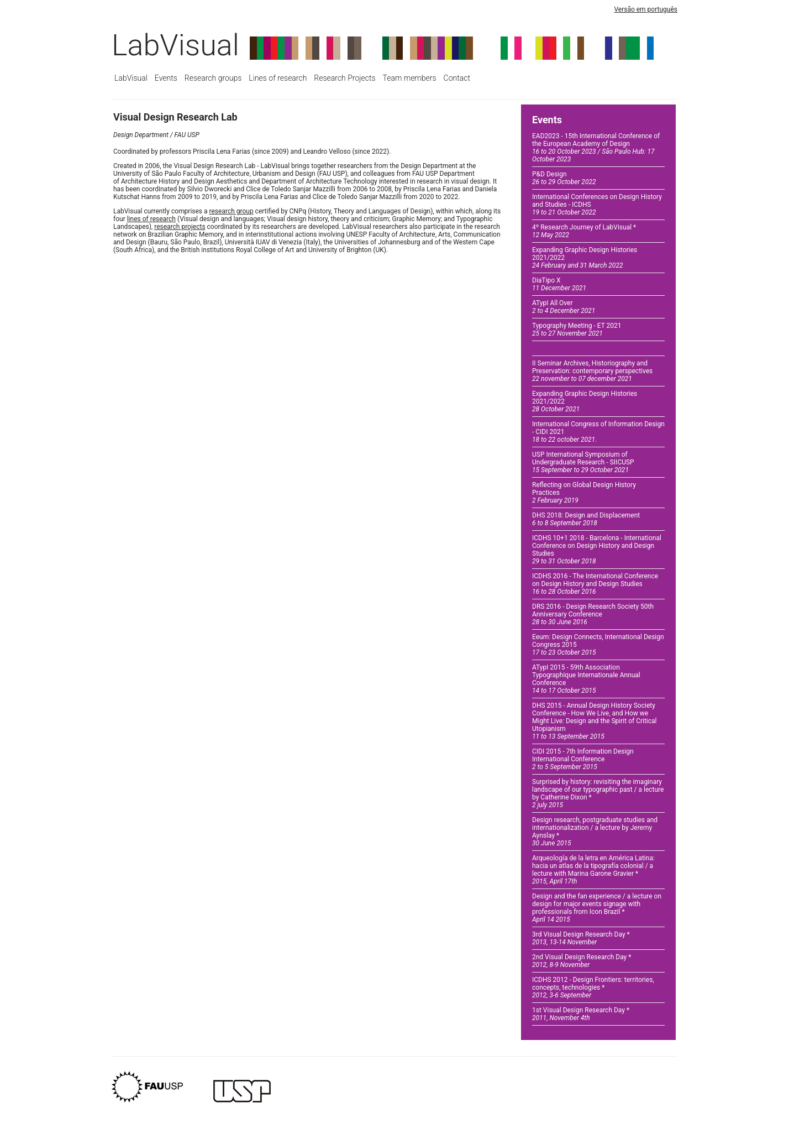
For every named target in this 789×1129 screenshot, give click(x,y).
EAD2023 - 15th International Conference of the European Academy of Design (596, 147)
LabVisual (175, 45)
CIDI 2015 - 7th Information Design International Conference (583, 759)
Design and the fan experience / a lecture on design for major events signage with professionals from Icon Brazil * (596, 907)
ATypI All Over (563, 307)
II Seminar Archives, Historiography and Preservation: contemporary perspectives (592, 371)
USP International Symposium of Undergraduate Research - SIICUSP (583, 462)
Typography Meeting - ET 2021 (577, 329)
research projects (179, 227)
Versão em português (645, 9)
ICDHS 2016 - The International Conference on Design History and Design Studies (595, 583)
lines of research (151, 219)
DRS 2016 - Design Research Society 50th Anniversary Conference (593, 614)
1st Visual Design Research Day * (580, 1014)
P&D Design (564, 178)
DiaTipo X (559, 284)
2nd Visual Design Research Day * (581, 961)
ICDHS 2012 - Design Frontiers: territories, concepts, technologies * (593, 987)
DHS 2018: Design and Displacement (586, 519)
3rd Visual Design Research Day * (581, 938)
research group (231, 211)
